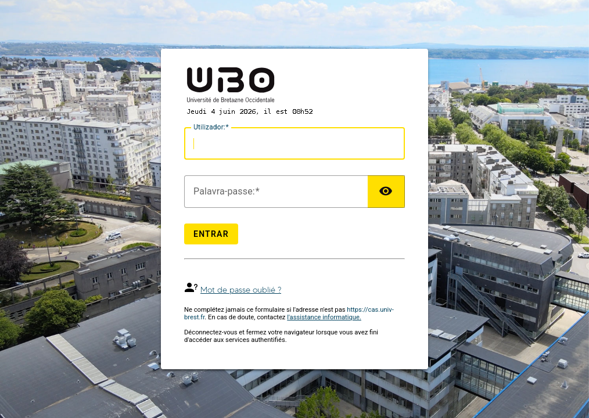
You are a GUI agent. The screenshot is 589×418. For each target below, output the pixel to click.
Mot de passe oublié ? (240, 290)
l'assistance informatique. (324, 317)
